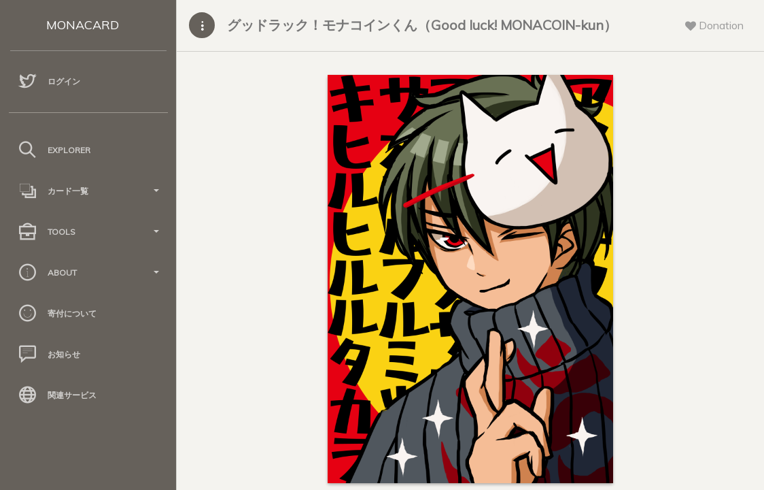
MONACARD (82, 25)
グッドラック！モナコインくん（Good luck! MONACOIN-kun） (422, 24)
